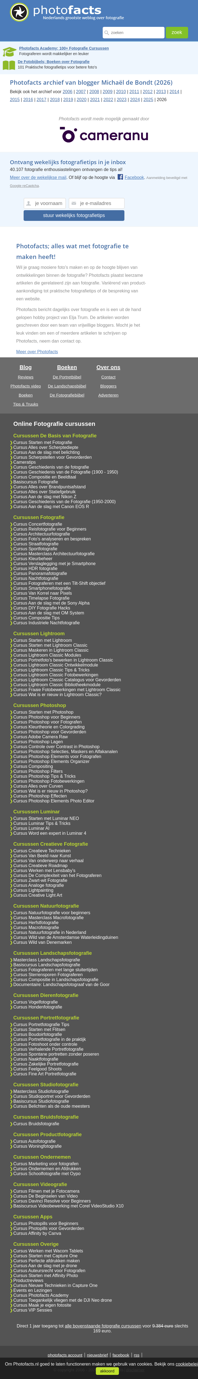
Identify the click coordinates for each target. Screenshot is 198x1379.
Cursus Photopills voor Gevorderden (48, 1228)
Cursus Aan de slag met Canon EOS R (51, 506)
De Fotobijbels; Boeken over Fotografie (54, 61)
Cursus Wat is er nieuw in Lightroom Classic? (57, 694)
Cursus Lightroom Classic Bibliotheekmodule (57, 684)
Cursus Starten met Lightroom (42, 640)
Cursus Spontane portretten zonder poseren (56, 1054)
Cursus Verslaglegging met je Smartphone (54, 563)
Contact (108, 377)
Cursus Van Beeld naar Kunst (42, 855)
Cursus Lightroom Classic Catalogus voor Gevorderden (67, 679)
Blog (25, 367)
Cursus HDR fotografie (35, 568)
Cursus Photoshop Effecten (40, 796)
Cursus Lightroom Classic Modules (47, 655)
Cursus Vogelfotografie (35, 1002)
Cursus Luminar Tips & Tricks (42, 823)
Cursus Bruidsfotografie (36, 1123)
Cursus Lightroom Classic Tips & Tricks (51, 670)
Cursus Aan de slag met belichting (46, 452)
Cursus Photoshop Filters (38, 771)
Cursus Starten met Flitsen (39, 1029)
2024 (135, 99)
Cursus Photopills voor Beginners (46, 1223)
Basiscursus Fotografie (35, 482)
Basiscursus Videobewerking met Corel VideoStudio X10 (68, 1206)
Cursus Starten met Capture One (45, 1255)
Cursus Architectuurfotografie (41, 534)
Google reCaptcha (24, 186)
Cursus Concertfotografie (37, 524)
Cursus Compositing (33, 766)
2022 (108, 99)
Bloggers (108, 386)
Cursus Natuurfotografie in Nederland (49, 932)
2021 (95, 99)
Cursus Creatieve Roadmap (40, 865)
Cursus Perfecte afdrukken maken (46, 1260)
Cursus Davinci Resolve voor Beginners (52, 1201)
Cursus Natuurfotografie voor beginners (51, 912)
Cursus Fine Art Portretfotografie (44, 1074)
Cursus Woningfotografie (37, 1146)
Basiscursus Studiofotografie (41, 1101)
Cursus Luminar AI (31, 828)
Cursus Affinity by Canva (37, 1233)
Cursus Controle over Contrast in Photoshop (56, 746)
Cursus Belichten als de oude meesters (51, 1106)
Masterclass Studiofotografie (41, 1091)
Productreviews (28, 1280)
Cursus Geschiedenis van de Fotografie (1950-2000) (64, 501)
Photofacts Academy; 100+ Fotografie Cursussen (64, 48)
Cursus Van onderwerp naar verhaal (48, 860)
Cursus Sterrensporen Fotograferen (48, 974)
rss (137, 1355)
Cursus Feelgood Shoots (37, 1069)
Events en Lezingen (32, 1290)
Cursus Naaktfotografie (35, 1059)
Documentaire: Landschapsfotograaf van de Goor (61, 984)
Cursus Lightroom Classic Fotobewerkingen (55, 675)
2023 (122, 99)
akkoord (107, 1371)
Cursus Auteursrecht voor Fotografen (49, 1270)
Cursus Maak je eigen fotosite (42, 1305)
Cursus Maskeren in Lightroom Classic (51, 650)
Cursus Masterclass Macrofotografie (48, 917)
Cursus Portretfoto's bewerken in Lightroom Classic (63, 660)
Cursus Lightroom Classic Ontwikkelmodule (55, 665)
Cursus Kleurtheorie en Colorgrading (49, 727)
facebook (121, 1355)
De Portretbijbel (67, 377)
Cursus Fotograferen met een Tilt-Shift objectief (59, 583)
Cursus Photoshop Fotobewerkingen (49, 781)
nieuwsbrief (97, 1355)
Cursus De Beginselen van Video (45, 1196)
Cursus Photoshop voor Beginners (46, 717)
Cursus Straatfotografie (36, 544)
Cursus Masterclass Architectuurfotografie (54, 553)
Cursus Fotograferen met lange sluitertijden (55, 969)
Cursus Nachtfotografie (35, 578)
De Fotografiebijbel (67, 395)
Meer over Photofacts (37, 351)
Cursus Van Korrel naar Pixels (42, 593)
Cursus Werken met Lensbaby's (44, 870)
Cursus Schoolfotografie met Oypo (47, 1173)
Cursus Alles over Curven (38, 786)
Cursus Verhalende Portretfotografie (48, 1049)
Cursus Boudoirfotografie (37, 1034)
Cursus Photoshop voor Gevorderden (49, 732)
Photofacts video (25, 386)
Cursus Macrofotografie (36, 927)
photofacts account (65, 1355)
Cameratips (24, 462)
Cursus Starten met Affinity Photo (45, 1275)
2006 (67, 91)
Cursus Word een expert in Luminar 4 (50, 833)
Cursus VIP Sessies (32, 1310)
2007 (81, 91)
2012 (148, 91)
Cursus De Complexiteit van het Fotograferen (57, 875)
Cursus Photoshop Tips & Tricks (44, 776)
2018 (55, 99)
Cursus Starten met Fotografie (42, 442)
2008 (94, 91)
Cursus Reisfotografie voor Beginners (50, 529)
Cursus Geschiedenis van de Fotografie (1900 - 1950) (65, 472)
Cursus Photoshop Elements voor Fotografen (57, 756)
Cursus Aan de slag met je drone (45, 1265)
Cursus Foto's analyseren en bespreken (52, 539)
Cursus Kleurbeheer (32, 558)
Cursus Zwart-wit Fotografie (40, 880)
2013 (161, 91)
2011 (134, 91)
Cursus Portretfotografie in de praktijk (49, 1039)
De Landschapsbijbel (67, 386)
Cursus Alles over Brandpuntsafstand (49, 487)
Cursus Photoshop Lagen (38, 741)
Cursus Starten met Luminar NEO (46, 818)
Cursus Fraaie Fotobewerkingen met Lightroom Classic (67, 689)
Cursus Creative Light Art (37, 895)
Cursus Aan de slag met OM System (48, 613)
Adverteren (108, 395)
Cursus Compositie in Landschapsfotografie (56, 979)
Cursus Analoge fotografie (38, 885)
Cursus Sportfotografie (35, 548)
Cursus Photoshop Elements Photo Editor (53, 801)
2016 (28, 99)
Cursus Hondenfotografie (37, 1007)
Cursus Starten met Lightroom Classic (50, 645)
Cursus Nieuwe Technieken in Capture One (55, 1285)
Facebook (130, 177)
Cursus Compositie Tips (36, 618)
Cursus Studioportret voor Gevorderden (51, 1096)
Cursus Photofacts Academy (41, 1295)
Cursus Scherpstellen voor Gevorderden (52, 457)
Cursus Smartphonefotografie (42, 588)
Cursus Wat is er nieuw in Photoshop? (50, 791)
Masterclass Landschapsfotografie (46, 960)
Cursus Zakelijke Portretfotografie (46, 1064)
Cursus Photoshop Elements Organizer (51, 761)
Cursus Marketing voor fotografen (46, 1163)
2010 (121, 91)
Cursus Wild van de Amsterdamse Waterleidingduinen (65, 937)
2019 (68, 99)
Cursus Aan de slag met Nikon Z (44, 496)
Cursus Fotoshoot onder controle (45, 1044)
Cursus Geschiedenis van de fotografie (51, 467)
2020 (82, 99)
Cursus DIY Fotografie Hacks (41, 608)
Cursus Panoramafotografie (40, 573)
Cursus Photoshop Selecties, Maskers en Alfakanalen (65, 751)
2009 (108, 91)
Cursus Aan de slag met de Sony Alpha (51, 603)
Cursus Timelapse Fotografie (41, 598)
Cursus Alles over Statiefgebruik (44, 491)
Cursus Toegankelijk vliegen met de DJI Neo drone (62, 1300)
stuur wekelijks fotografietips (74, 215)
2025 (148, 99)
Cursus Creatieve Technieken (42, 850)
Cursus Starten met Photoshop (43, 712)
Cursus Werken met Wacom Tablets (48, 1251)
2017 (41, 99)
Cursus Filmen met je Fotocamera (46, 1191)
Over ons (108, 367)
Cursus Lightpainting (33, 890)
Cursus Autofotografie (34, 1141)
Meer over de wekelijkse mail (38, 177)
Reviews (26, 377)
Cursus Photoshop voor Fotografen (47, 722)
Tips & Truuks (25, 404)
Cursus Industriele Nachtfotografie (46, 622)
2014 (174, 91)
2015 (15, 99)
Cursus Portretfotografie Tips (41, 1024)
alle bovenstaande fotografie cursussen (103, 1326)
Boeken (26, 395)
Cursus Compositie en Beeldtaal (44, 477)
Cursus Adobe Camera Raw (40, 736)
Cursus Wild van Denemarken (42, 942)
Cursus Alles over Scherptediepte (46, 447)
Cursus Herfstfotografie (36, 922)
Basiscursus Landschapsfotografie (46, 964)
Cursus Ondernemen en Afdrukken (47, 1168)
